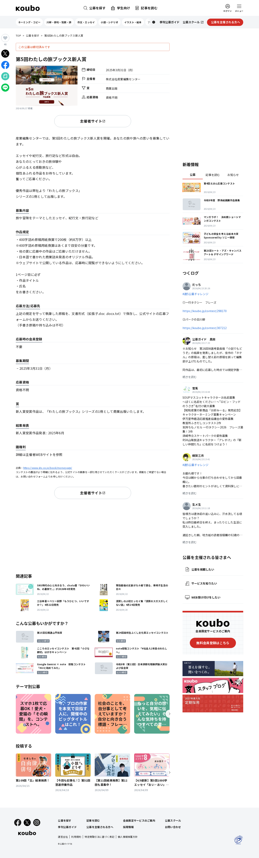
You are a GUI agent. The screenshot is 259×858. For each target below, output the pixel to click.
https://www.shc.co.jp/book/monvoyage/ (47, 467)
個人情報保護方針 (128, 836)
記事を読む (213, 175)
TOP (18, 35)
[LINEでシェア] (5, 88)
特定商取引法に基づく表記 (99, 836)
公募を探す (32, 35)
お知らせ (233, 175)
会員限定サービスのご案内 (139, 820)
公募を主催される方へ (99, 827)
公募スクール (173, 820)
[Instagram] (36, 822)
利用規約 (76, 836)
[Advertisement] (93, 535)
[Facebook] (17, 822)
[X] (27, 822)
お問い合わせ (173, 827)
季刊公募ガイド (67, 827)
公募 (193, 175)
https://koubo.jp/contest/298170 (205, 311)
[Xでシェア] (5, 54)
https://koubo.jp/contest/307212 (205, 328)
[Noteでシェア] (5, 76)
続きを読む (190, 377)
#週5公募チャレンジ (195, 294)
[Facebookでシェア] (5, 65)
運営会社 (63, 836)
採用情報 (128, 827)
